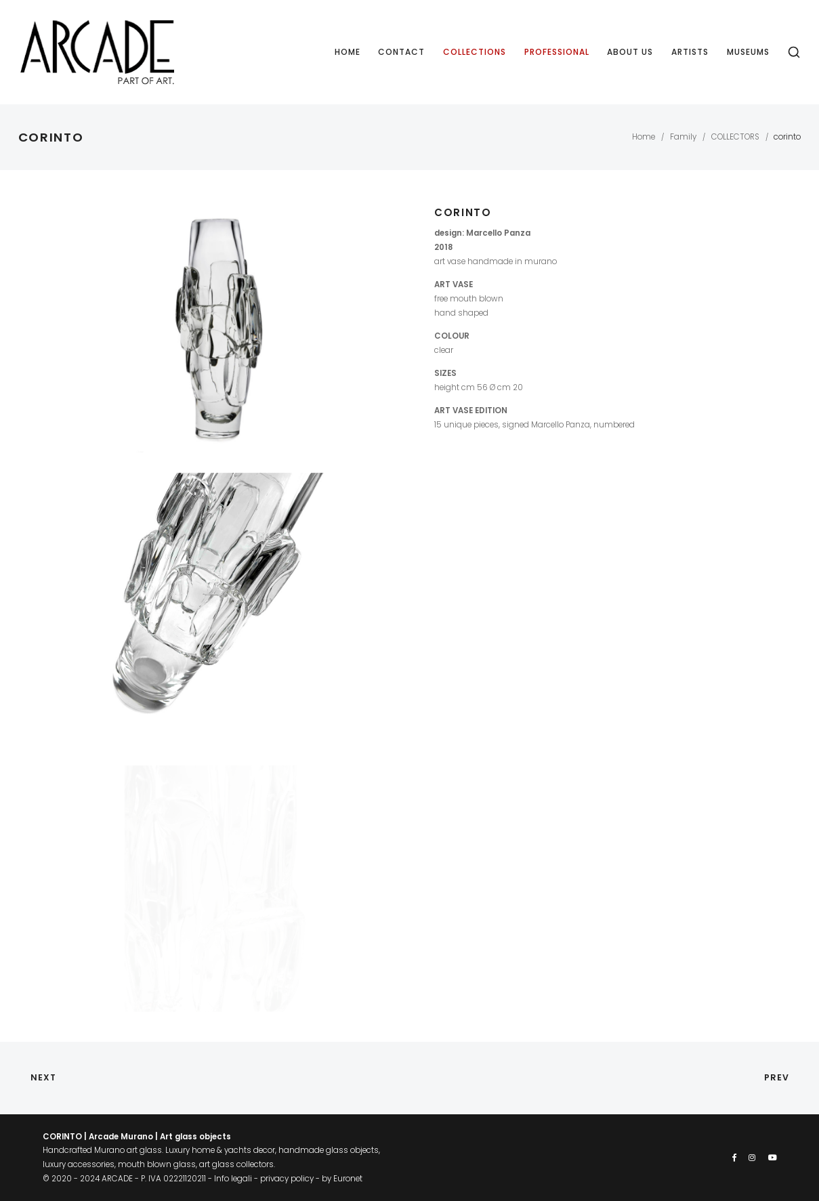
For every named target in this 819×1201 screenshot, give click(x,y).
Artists (690, 52)
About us (630, 52)
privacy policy (287, 1178)
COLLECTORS (735, 136)
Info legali (233, 1178)
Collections (474, 52)
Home (347, 52)
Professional (556, 52)
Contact (401, 52)
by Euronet (342, 1178)
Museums (748, 52)
